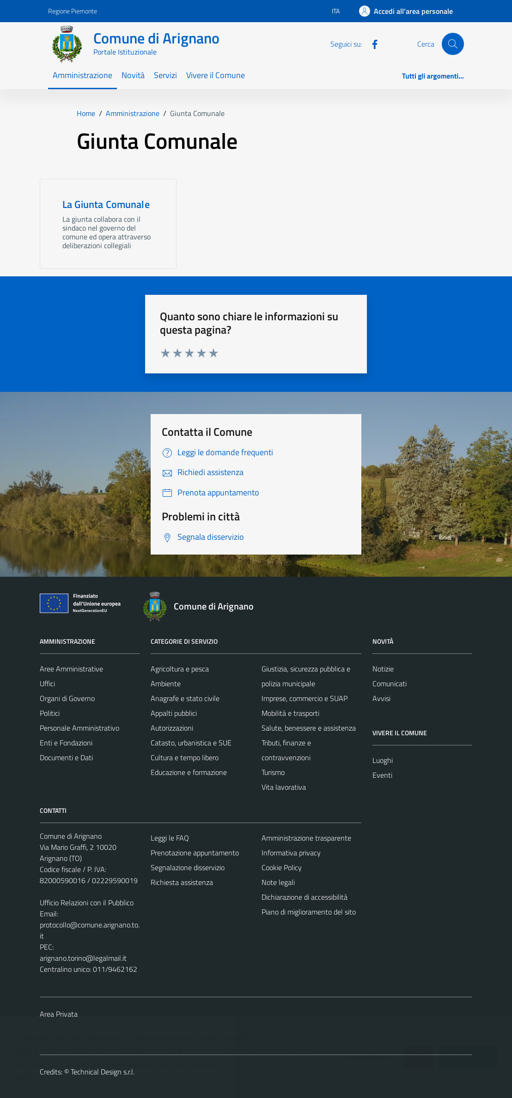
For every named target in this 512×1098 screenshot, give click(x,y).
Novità (133, 75)
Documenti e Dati (66, 757)
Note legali (278, 882)
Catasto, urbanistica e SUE (191, 742)
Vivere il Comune (215, 75)
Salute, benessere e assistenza (309, 727)
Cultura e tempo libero (185, 757)
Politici (50, 713)
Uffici (47, 683)
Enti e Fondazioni (66, 742)
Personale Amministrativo (79, 727)
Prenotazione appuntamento (195, 852)
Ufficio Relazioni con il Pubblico (87, 902)
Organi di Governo (67, 698)
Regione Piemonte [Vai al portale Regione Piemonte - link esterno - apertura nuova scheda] (72, 11)
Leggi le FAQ (170, 837)
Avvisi (381, 698)
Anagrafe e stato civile (185, 698)
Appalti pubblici (174, 713)
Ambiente (166, 683)
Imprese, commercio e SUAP (304, 698)
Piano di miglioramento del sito (309, 911)
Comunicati (389, 683)
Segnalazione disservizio (188, 867)
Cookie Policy (282, 867)
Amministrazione (82, 75)
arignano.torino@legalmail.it (83, 958)
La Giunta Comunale (106, 204)
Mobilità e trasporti (290, 713)
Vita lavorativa (284, 787)
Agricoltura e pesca (180, 668)
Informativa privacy (291, 852)
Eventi (382, 775)
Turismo (273, 772)
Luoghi (382, 760)
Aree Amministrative (71, 668)
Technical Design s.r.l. (102, 1071)
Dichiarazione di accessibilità (304, 897)
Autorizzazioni (172, 727)
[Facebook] (371, 43)
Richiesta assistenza (182, 882)
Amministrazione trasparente (306, 837)
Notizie (383, 668)
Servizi (165, 75)
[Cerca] (453, 44)
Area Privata (59, 1013)
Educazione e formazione (189, 772)
